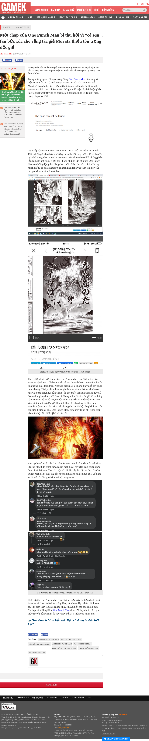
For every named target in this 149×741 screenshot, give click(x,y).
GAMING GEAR (88, 17)
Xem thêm (51, 685)
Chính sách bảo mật (108, 733)
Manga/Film (22, 27)
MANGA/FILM (84, 9)
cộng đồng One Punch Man (64, 648)
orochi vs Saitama (37, 653)
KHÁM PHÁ (68, 9)
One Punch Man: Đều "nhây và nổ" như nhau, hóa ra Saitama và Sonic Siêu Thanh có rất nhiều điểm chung (13, 112)
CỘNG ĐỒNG (108, 9)
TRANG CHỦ (8, 698)
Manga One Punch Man (49, 639)
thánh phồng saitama (88, 648)
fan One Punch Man (82, 644)
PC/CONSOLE (123, 17)
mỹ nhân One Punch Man (39, 644)
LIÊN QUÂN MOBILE (45, 17)
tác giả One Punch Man (71, 639)
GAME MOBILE (41, 9)
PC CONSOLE (52, 698)
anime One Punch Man (62, 644)
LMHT (29, 17)
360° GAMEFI (140, 17)
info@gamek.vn (63, 727)
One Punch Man (77, 79)
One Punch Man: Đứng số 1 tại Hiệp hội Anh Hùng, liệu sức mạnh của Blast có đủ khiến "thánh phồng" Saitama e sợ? (13, 129)
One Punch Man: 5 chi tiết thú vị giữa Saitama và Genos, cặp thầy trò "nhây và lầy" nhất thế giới (12, 96)
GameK (7, 27)
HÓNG (96, 9)
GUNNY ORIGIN (15, 17)
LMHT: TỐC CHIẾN (68, 17)
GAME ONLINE (105, 17)
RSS (89, 698)
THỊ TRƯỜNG (37, 698)
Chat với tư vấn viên (116, 739)
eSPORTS (55, 9)
